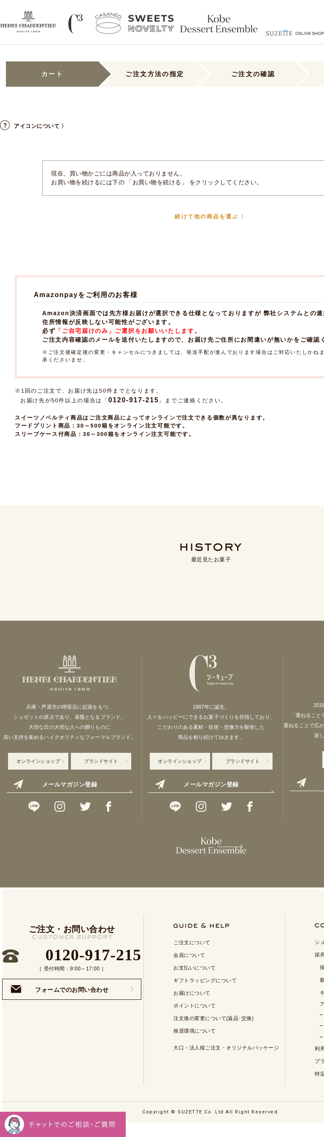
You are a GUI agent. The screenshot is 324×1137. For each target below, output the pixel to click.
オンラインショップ (38, 761)
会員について (189, 968)
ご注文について (192, 955)
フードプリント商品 (42, 425)
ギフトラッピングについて (205, 993)
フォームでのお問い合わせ (59, 1002)
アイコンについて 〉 (33, 126)
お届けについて (192, 1006)
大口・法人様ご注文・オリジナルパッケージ (226, 1060)
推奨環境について (194, 1044)
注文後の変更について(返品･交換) (213, 1031)
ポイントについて (194, 1018)
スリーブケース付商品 (46, 434)
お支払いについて (194, 980)
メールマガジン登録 (55, 784)
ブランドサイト (101, 761)
